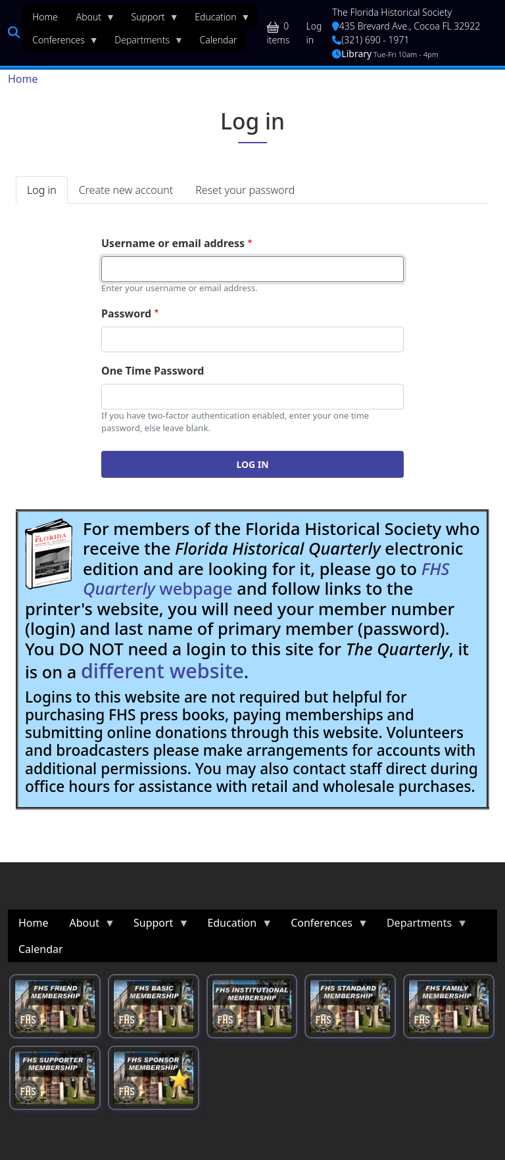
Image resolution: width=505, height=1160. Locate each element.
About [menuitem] (91, 20)
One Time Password (152, 370)
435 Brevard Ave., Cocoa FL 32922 (406, 26)
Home (23, 79)
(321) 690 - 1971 (370, 40)
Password (126, 313)
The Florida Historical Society (392, 12)
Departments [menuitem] (144, 43)
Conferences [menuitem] (61, 43)
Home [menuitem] (45, 17)
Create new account (126, 190)
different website (162, 670)
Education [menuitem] (217, 20)
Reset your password (245, 190)
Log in (314, 33)
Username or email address (173, 243)
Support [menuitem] (150, 20)
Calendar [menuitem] (218, 40)
